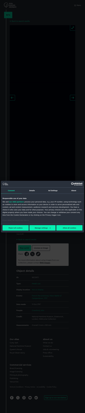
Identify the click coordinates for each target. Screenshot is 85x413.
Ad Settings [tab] (53, 190)
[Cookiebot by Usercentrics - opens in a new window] (72, 184)
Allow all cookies (69, 228)
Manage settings (42, 228)
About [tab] (73, 190)
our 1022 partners (16, 202)
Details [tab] (32, 190)
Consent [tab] (11, 190)
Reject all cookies (16, 228)
